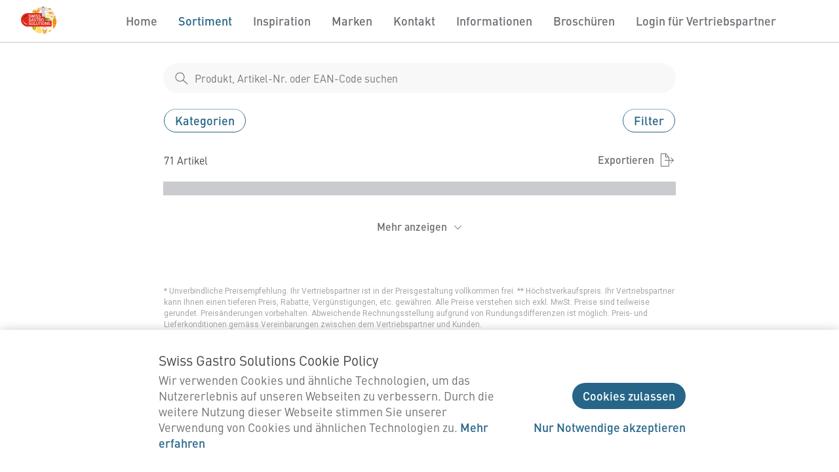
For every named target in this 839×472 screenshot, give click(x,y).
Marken (352, 20)
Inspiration (282, 20)
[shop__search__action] (181, 78)
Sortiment (205, 20)
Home (141, 20)
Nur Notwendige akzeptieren (610, 427)
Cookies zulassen (629, 395)
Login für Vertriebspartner (706, 20)
